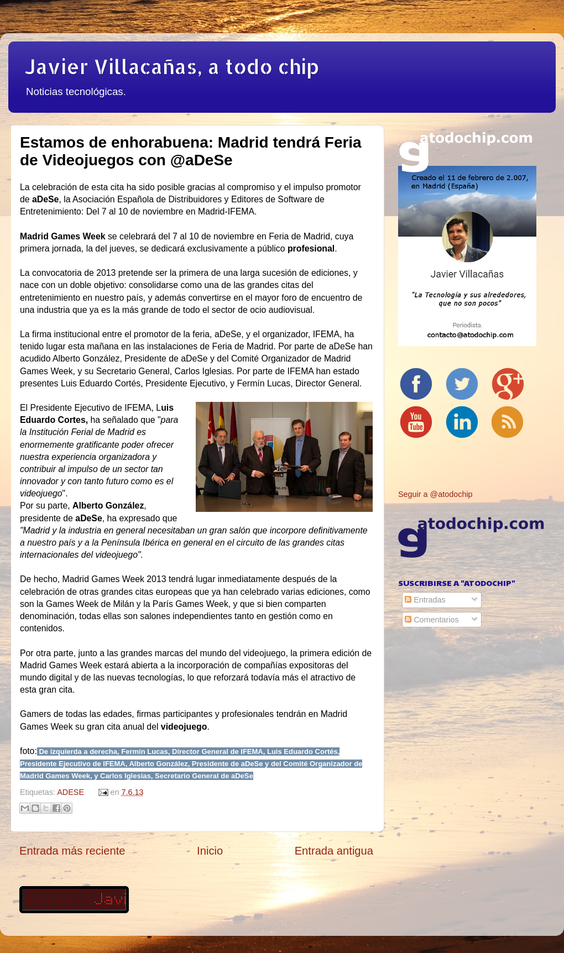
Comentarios (432, 619)
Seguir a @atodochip (435, 494)
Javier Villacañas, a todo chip (172, 66)
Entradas (425, 599)
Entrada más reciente (72, 851)
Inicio (210, 851)
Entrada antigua (334, 851)
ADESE (70, 792)
